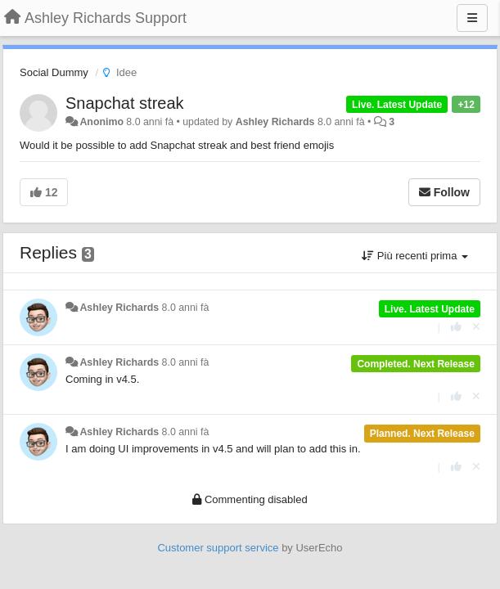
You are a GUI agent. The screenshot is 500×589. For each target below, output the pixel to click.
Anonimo (101, 122)
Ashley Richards (275, 122)
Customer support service (217, 548)
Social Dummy (54, 72)
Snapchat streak (124, 103)
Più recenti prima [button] (415, 256)
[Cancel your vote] (476, 327)
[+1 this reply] (456, 327)
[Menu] (472, 18)
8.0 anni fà (185, 307)
